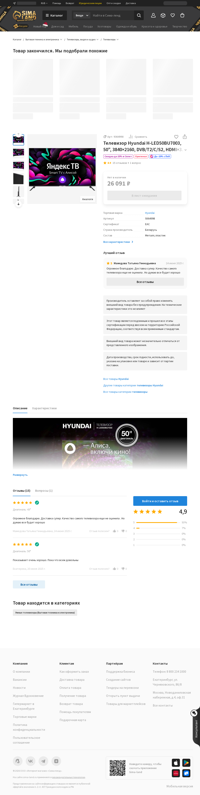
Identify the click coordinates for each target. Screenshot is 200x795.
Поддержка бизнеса (120, 671)
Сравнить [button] (137, 136)
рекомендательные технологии (68, 777)
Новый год (39, 26)
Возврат (70, 3)
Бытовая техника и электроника (42, 39)
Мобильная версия (179, 786)
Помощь (56, 3)
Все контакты (163, 705)
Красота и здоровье (154, 26)
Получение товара (72, 696)
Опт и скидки (114, 3)
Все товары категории (125, 392)
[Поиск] (139, 15)
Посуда (88, 26)
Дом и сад (57, 26)
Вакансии (20, 680)
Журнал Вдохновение (28, 696)
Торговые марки (24, 717)
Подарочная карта (72, 720)
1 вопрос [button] (135, 163)
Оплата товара (70, 688)
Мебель (73, 26)
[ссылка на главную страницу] (24, 16)
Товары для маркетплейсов (126, 704)
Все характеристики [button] (118, 242)
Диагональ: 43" (22, 509)
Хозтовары (104, 26)
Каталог (17, 39)
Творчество (179, 26)
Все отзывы (145, 282)
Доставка (131, 3)
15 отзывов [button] (120, 163)
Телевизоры (109, 39)
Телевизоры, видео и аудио (81, 39)
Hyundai (150, 213)
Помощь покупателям (75, 712)
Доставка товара (71, 680)
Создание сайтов (118, 680)
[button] (176, 137)
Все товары (116, 379)
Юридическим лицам (90, 3)
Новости (19, 688)
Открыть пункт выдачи (123, 696)
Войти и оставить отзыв (160, 501)
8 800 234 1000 (176, 671)
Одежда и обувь (126, 26)
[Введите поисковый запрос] (112, 15)
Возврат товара (71, 704)
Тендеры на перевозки (122, 688)
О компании (21, 671)
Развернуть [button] (20, 475)
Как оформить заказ (74, 671)
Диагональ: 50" (22, 551)
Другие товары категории (133, 385)
